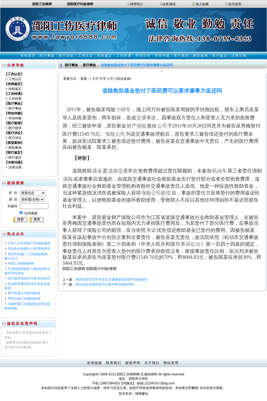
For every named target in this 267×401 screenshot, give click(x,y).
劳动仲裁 (162, 55)
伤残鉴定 (104, 55)
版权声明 (133, 363)
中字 (102, 79)
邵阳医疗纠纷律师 (101, 269)
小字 (110, 79)
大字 (95, 79)
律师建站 (141, 394)
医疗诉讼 (66, 55)
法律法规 (239, 55)
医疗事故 (47, 55)
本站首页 (28, 55)
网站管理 (171, 363)
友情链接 (94, 363)
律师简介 (136, 4)
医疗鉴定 (219, 55)
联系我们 (113, 363)
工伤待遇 (124, 55)
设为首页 (234, 4)
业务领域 (168, 4)
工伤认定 (85, 55)
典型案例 (200, 55)
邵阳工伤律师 (73, 269)
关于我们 (152, 363)
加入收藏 (202, 4)
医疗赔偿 (181, 55)
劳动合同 (143, 55)
